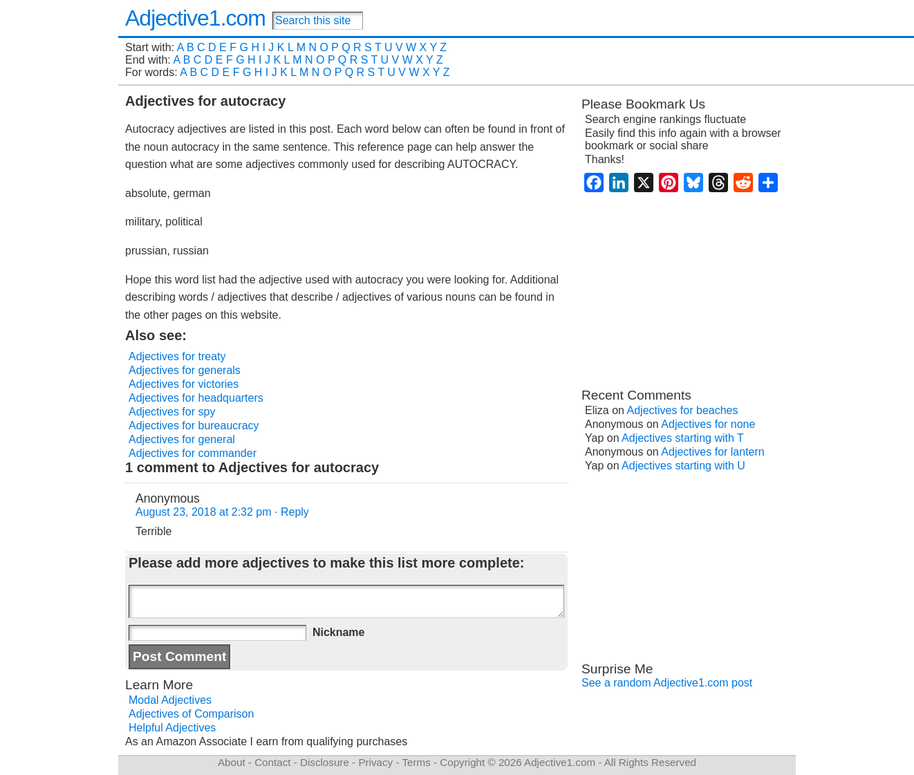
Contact (272, 762)
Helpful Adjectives (172, 728)
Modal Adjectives (170, 700)
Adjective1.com (195, 18)
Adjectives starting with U (683, 465)
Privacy (375, 762)
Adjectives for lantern (712, 452)
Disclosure (324, 762)
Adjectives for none (708, 424)
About (231, 762)
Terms (416, 762)
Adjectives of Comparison (191, 714)
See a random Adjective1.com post (666, 683)
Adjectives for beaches (682, 410)
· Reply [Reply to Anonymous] (291, 512)
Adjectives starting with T (683, 438)
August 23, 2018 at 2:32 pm (204, 512)
